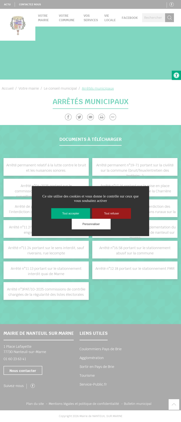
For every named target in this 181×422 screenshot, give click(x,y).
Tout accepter (70, 213)
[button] (176, 75)
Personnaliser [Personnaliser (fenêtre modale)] (91, 223)
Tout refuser (111, 213)
